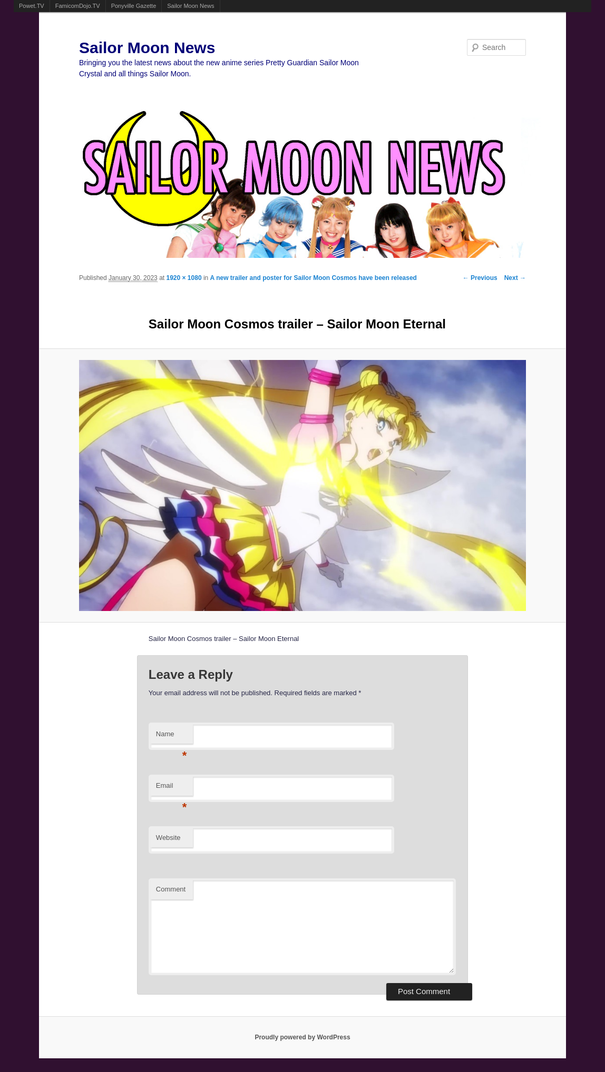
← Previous (480, 278)
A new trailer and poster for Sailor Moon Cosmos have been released (313, 278)
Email (171, 789)
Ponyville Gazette (134, 6)
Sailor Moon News (190, 6)
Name (171, 737)
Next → (515, 278)
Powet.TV (31, 6)
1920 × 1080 (183, 278)
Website (168, 837)
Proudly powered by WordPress (302, 1037)
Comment (171, 889)
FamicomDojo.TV (77, 6)
